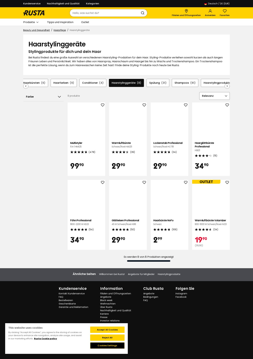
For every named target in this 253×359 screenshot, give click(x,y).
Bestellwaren (66, 300)
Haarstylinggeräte (126, 83)
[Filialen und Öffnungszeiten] (186, 13)
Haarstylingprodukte (221, 83)
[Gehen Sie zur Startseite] (34, 12)
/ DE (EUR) (217, 3)
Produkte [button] (30, 22)
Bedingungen (150, 297)
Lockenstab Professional (169, 145)
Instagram (181, 293)
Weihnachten (108, 303)
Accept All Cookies (107, 329)
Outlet (85, 22)
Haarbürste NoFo (169, 222)
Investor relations (110, 320)
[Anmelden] (210, 13)
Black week (106, 300)
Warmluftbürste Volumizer (211, 222)
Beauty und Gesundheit (36, 30)
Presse (103, 317)
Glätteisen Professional (128, 222)
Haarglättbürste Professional (211, 146)
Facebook (181, 297)
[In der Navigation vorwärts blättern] (227, 86)
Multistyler (86, 145)
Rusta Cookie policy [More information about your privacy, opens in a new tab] (45, 338)
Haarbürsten (34, 83)
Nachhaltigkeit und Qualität (63, 3)
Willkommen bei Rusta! (112, 274)
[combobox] (105, 13)
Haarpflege (60, 30)
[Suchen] (143, 13)
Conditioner (93, 83)
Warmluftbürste (128, 145)
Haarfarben (63, 83)
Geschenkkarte (67, 303)
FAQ (61, 297)
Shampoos (185, 83)
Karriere (104, 313)
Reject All (107, 337)
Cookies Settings (107, 345)
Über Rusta (106, 307)
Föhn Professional (86, 222)
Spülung (158, 83)
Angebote (105, 297)
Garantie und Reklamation (73, 307)
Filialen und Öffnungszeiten (115, 293)
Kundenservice (31, 3)
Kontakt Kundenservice (72, 293)
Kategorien (92, 3)
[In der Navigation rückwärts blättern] (25, 86)
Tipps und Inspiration (60, 22)
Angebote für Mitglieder (141, 274)
